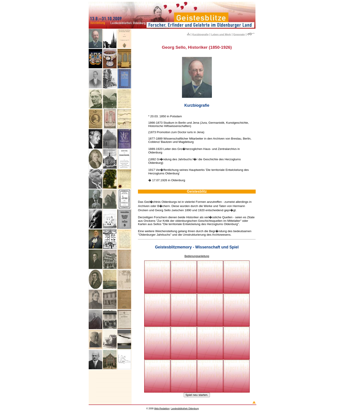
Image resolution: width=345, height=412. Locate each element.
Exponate (239, 34)
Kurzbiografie (200, 34)
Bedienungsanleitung (196, 256)
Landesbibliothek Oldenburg (185, 408)
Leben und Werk (221, 34)
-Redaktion (162, 408)
